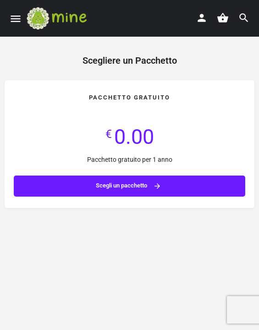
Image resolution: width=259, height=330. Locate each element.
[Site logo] (60, 18)
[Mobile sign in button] (202, 18)
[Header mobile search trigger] (244, 18)
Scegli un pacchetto (128, 186)
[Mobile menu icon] (15, 19)
